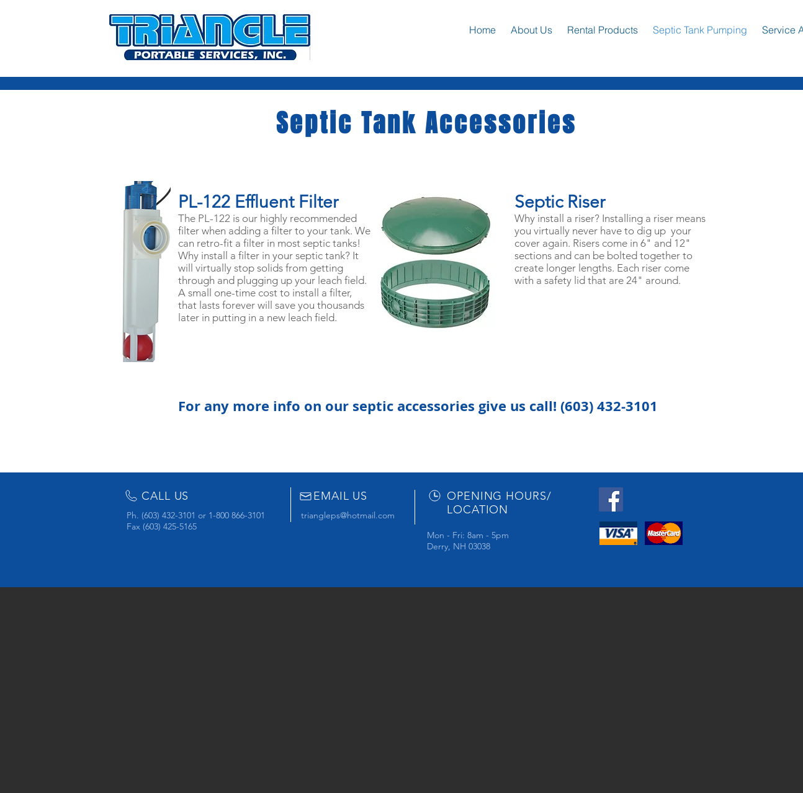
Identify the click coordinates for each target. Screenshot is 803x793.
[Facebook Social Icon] (611, 499)
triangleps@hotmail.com (348, 515)
